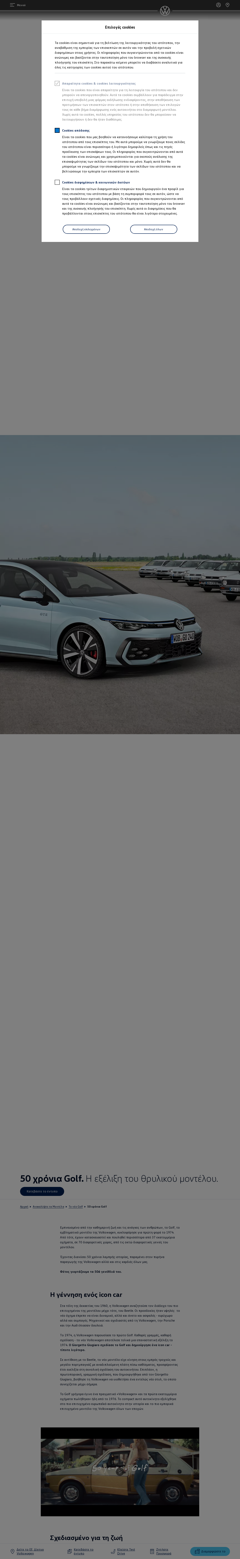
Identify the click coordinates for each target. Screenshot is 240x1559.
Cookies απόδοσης (72, 131)
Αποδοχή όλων (153, 229)
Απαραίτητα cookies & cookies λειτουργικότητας (95, 84)
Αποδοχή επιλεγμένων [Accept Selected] (86, 229)
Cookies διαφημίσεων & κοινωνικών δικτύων (92, 183)
